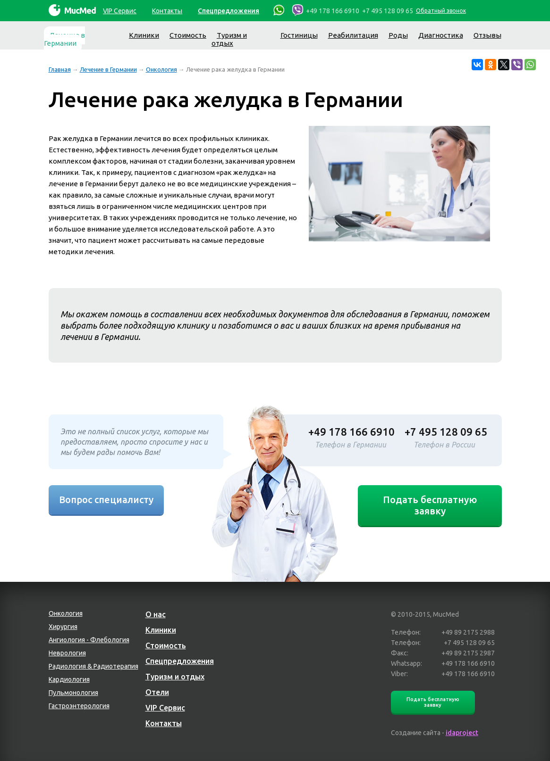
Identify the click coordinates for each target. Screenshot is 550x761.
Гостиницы (299, 35)
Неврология (67, 653)
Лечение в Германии (64, 39)
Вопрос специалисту (106, 499)
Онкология (161, 69)
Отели (157, 692)
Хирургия (63, 626)
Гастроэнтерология (79, 706)
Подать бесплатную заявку (430, 505)
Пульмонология (73, 692)
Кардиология (69, 679)
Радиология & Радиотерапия (93, 666)
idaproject (462, 732)
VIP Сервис (119, 11)
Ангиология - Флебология (89, 640)
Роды (398, 35)
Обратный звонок (441, 11)
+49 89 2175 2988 (468, 632)
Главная (60, 69)
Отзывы (487, 35)
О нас (155, 614)
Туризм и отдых (229, 39)
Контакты (167, 11)
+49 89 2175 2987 (468, 653)
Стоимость (187, 35)
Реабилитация (353, 35)
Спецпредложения (228, 11)
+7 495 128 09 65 (387, 11)
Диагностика (440, 35)
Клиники (144, 35)
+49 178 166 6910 (332, 11)
